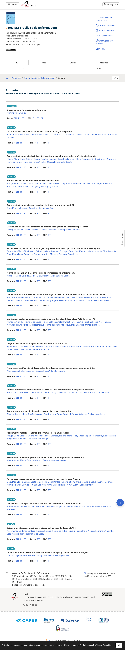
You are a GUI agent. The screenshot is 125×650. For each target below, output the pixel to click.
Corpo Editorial (104, 35)
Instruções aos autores (104, 42)
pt (23, 118)
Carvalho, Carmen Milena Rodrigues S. (75, 159)
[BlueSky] (24, 605)
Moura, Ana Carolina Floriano (20, 392)
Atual (99, 68)
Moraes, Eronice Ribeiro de (48, 531)
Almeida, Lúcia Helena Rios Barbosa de (24, 414)
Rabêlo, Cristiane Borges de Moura (51, 392)
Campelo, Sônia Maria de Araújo (33, 438)
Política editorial (105, 30)
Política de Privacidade (103, 645)
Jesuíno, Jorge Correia (49, 186)
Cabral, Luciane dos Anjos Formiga (51, 251)
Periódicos (16, 78)
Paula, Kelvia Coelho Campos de (50, 506)
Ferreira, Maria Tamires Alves (98, 297)
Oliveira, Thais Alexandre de (92, 414)
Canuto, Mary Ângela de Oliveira (54, 300)
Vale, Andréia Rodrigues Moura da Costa (25, 533)
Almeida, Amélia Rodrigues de (20, 371)
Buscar (73, 62)
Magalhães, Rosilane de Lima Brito (48, 324)
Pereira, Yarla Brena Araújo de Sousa (61, 414)
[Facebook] (33, 605)
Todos (43, 62)
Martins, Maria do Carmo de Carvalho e (60, 254)
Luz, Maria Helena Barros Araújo (59, 346)
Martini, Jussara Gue (16, 113)
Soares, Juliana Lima (76, 506)
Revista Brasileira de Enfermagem (39, 78)
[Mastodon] (27, 605)
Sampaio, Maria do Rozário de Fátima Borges (89, 392)
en (15, 118)
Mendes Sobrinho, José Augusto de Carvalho (60, 229)
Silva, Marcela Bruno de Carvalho (22, 208)
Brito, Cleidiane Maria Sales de (90, 346)
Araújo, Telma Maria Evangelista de (53, 555)
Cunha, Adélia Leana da (39, 435)
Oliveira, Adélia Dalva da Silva (90, 482)
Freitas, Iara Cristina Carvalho (20, 506)
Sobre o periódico (105, 25)
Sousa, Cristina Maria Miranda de (22, 134)
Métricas (104, 62)
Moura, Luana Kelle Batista (59, 162)
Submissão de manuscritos (104, 19)
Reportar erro (122, 238)
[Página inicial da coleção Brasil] (14, 599)
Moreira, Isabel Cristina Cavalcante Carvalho (90, 300)
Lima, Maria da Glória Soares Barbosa (54, 275)
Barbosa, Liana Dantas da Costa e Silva (57, 482)
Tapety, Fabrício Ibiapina (45, 159)
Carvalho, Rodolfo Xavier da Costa (22, 300)
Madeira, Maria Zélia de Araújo (102, 251)
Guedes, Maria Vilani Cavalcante (50, 371)
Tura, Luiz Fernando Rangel (25, 186)
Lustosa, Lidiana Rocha (61, 435)
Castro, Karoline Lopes (87, 322)
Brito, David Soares (77, 251)
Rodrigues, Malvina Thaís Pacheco (22, 229)
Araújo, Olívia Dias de (17, 435)
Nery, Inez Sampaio (82, 435)
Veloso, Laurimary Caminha (101, 531)
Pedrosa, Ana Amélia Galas (55, 460)
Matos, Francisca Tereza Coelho (31, 162)
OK (119, 645)
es (19, 118)
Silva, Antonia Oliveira (17, 183)
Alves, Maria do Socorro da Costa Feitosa (57, 134)
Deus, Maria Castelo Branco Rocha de (82, 324)
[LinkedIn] (30, 605)
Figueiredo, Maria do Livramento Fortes (25, 346)
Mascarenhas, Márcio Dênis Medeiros (24, 460)
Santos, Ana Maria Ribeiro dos (20, 251)
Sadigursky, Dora (46, 208)
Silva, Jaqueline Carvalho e (74, 531)
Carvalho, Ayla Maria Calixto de (21, 555)
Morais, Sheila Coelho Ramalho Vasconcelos (63, 297)
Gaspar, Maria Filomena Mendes (75, 183)
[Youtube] (36, 605)
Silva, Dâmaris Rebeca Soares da (34, 349)
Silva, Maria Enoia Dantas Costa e (22, 482)
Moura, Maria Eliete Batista (90, 134)
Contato (101, 48)
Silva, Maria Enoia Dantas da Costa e (23, 254)
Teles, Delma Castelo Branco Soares (59, 322)
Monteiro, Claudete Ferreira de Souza (24, 297)
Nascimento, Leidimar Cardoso (21, 531)
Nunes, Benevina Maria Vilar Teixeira (48, 484)
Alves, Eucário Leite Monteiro (80, 484)
